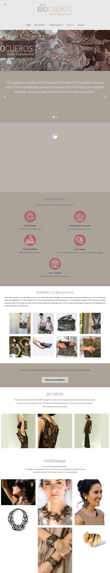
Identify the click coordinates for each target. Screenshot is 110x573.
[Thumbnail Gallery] (19, 277)
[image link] (55, 9)
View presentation (55, 334)
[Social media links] (5, 4)
